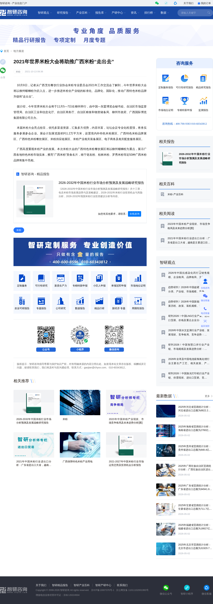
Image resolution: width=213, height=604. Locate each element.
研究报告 (64, 13)
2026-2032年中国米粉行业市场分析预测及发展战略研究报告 (101, 183)
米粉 (18, 71)
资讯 (135, 13)
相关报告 (167, 141)
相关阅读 (167, 213)
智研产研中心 (103, 585)
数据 (165, 13)
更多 (207, 396)
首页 (6, 50)
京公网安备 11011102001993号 (132, 590)
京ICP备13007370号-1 (102, 590)
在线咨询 (135, 213)
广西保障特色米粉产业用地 (77, 461)
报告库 (101, 13)
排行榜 (150, 13)
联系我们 (122, 585)
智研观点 (45, 13)
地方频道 (18, 50)
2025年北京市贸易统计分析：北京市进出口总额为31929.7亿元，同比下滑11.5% (195, 548)
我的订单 (204, 3)
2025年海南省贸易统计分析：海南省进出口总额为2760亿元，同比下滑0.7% (194, 430)
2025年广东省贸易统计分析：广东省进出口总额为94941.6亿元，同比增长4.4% (195, 489)
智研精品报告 (60, 585)
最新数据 (164, 396)
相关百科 (167, 184)
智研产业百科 (82, 585)
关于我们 (188, 3)
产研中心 (119, 13)
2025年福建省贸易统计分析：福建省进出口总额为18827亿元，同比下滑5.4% (194, 528)
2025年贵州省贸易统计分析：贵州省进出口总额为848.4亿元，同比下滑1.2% (194, 450)
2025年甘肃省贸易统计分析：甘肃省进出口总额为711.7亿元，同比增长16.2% (194, 509)
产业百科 (83, 13)
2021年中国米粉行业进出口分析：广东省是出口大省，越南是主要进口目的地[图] (33, 465)
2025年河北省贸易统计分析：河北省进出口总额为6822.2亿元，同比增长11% (194, 410)
